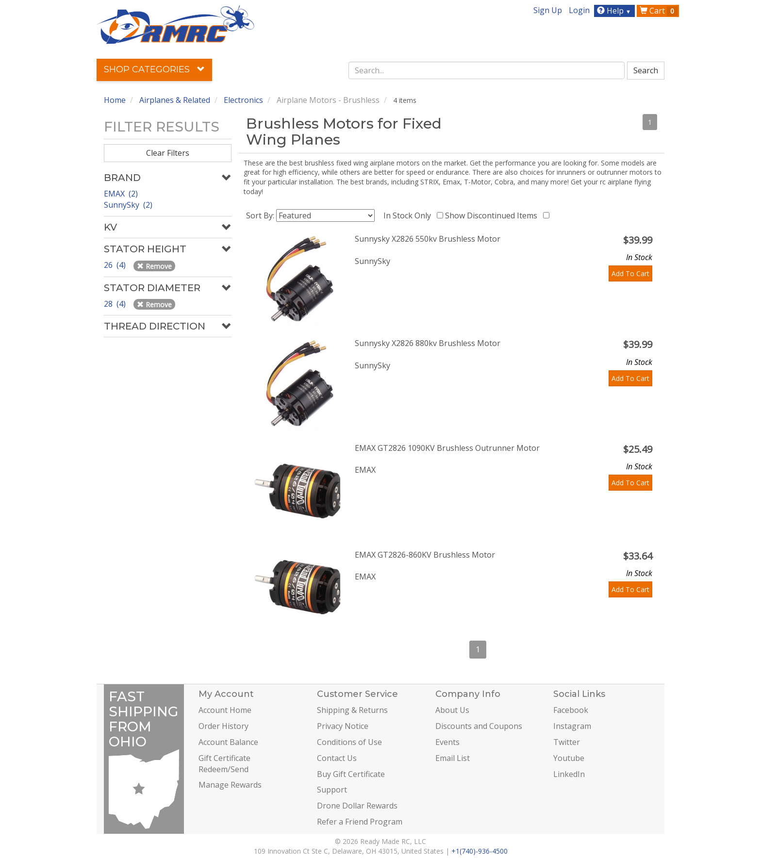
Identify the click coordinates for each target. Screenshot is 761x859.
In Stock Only (409, 215)
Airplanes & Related (174, 100)
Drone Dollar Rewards (357, 805)
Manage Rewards (230, 784)
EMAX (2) (121, 193)
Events (447, 742)
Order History (223, 726)
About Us (452, 710)
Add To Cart (630, 273)
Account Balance (228, 742)
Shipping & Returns (352, 710)
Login (579, 10)
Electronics (243, 100)
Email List (452, 758)
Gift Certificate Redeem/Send (224, 764)
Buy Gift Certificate (351, 774)
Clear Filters (167, 153)
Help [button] (615, 10)
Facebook (570, 710)
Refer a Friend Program (359, 821)
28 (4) (116, 303)
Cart (659, 10)
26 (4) (116, 265)
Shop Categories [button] (154, 69)
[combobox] (486, 70)
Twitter (566, 742)
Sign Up (547, 10)
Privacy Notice (342, 726)
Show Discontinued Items (493, 215)
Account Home (225, 710)
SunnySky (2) (128, 204)
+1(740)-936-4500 (479, 851)
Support (332, 789)
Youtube (568, 758)
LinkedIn (569, 774)
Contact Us (337, 758)
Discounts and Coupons (478, 726)
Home (115, 100)
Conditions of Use (349, 742)
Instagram (572, 726)
